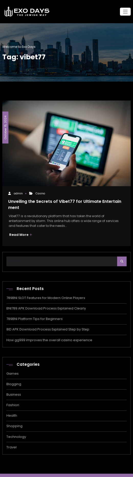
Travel (11, 441)
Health (11, 411)
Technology (15, 431)
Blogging (13, 380)
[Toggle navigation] (125, 12)
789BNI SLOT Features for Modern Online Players (42, 296)
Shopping (14, 421)
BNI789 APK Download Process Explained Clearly (43, 306)
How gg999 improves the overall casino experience (46, 337)
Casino (40, 193)
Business (13, 391)
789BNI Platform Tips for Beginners (32, 317)
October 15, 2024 (5, 126)
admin (18, 193)
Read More (19, 233)
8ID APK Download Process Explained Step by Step (44, 327)
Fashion (12, 401)
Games (12, 370)
